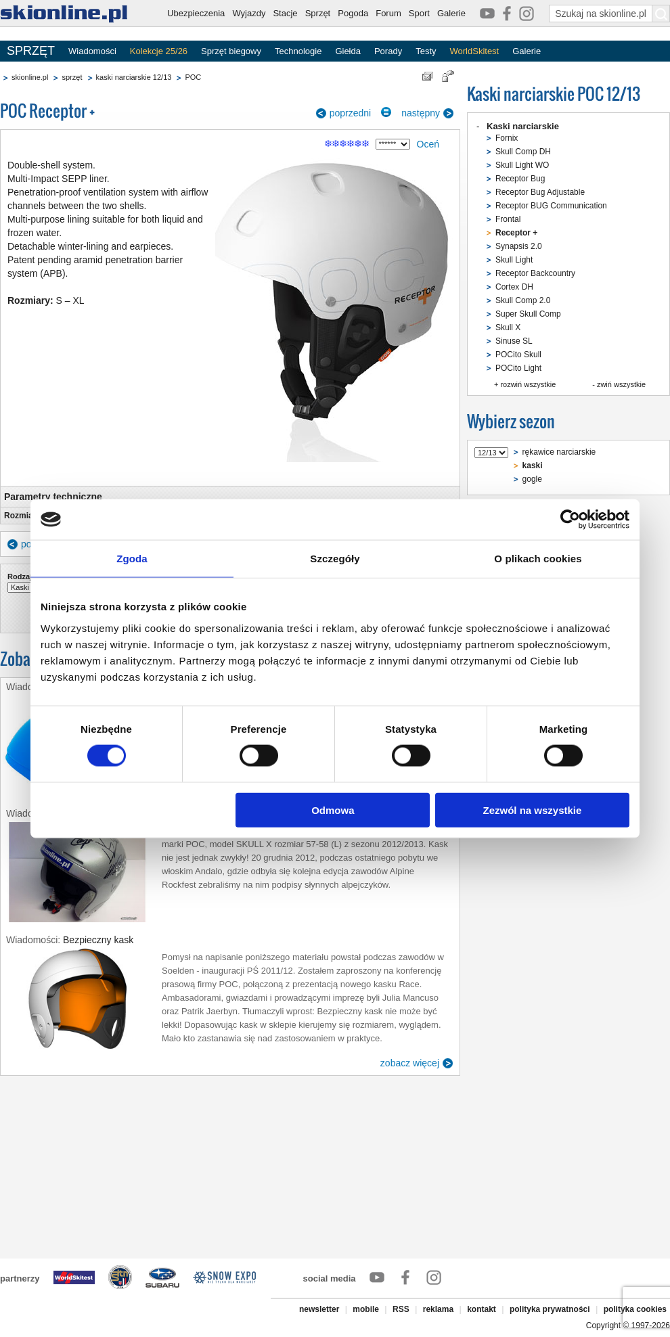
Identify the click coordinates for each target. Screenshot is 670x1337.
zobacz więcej (409, 1063)
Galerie (451, 13)
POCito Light (518, 368)
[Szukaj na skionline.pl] (661, 13)
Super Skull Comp (528, 314)
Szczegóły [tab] (334, 558)
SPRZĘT (31, 51)
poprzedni (351, 113)
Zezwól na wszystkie (532, 809)
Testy (426, 51)
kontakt (481, 1309)
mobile (366, 1309)
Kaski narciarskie (523, 126)
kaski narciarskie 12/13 (134, 77)
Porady (388, 51)
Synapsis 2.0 (518, 246)
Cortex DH (514, 287)
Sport (419, 13)
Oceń (428, 144)
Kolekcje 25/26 (158, 51)
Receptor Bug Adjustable (540, 192)
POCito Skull (518, 354)
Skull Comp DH (523, 151)
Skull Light (514, 260)
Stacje (285, 13)
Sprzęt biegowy (231, 51)
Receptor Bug (520, 178)
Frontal (507, 219)
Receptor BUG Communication (551, 205)
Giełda (348, 51)
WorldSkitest (474, 51)
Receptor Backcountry (535, 273)
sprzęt (72, 77)
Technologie (298, 51)
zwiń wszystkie (621, 384)
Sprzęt (318, 13)
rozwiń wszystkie (528, 384)
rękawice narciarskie (559, 452)
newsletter (319, 1309)
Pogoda (353, 13)
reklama (438, 1309)
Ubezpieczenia (196, 13)
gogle (532, 479)
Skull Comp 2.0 (522, 300)
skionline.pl (30, 77)
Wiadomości (92, 51)
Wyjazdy (248, 13)
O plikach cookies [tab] (537, 558)
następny (420, 113)
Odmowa (332, 809)
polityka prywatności (550, 1309)
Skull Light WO (522, 165)
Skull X (507, 327)
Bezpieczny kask (98, 939)
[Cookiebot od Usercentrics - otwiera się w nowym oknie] (570, 519)
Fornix (506, 138)
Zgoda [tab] (132, 558)
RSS (401, 1309)
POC (193, 77)
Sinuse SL (514, 341)
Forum (388, 13)
